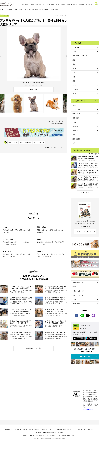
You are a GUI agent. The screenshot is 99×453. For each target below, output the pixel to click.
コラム (74, 68)
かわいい (75, 122)
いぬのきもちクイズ (78, 291)
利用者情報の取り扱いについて (66, 429)
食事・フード (76, 113)
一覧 (95, 101)
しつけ (32, 4)
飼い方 (44, 4)
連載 (73, 60)
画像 (73, 77)
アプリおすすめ (39, 142)
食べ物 (57, 4)
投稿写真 (63, 4)
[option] (34, 55)
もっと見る (85, 192)
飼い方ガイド (89, 4)
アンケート (75, 94)
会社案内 (38, 432)
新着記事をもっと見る (34, 348)
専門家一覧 (81, 429)
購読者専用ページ (77, 303)
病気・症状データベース (79, 56)
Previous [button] (1, 56)
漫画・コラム (50, 4)
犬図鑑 (68, 4)
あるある (75, 130)
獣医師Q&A (74, 4)
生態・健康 (38, 4)
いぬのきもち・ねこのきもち (12, 429)
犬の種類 (28, 142)
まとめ (74, 85)
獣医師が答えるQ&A (78, 282)
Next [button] (66, 56)
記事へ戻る (34, 89)
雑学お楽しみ (25, 4)
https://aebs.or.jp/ (88, 409)
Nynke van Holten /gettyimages (33, 85)
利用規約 (44, 429)
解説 (21, 142)
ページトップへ (49, 422)
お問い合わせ (91, 429)
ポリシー (52, 429)
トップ (1, 10)
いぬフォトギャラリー (79, 295)
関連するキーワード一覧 (53, 147)
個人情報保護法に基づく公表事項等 (53, 432)
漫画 (73, 64)
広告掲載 (36, 429)
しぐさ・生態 (76, 109)
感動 (73, 135)
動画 (73, 72)
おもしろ (75, 126)
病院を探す (81, 4)
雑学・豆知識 (18, 10)
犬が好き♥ (75, 51)
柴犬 (73, 143)
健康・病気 (75, 118)
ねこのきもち (27, 429)
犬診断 (74, 299)
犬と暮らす (9, 10)
